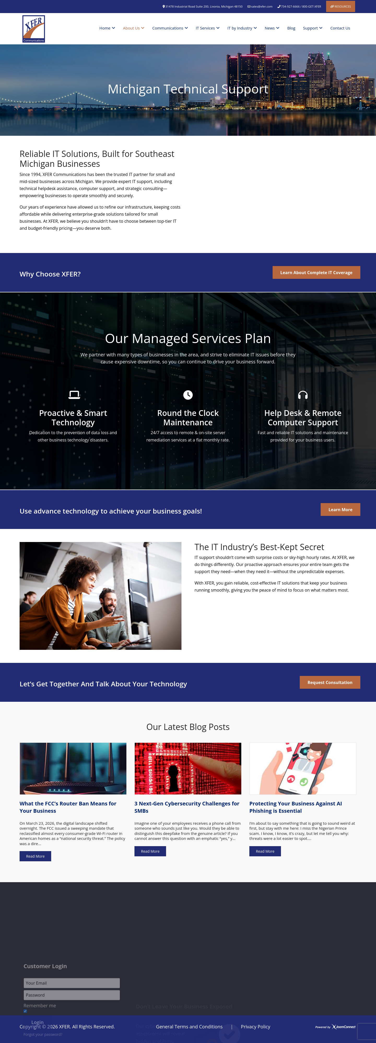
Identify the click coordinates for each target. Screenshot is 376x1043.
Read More (35, 856)
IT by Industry (239, 28)
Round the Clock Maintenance (188, 418)
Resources (343, 6)
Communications (167, 28)
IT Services (205, 28)
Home (104, 28)
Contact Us (340, 28)
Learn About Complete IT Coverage (316, 272)
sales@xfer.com (262, 6)
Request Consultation (330, 682)
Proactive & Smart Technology (73, 418)
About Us (131, 28)
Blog (291, 28)
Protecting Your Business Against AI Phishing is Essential (295, 807)
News (270, 28)
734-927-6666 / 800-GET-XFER (301, 6)
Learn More (340, 509)
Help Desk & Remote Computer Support (303, 418)
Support (310, 28)
